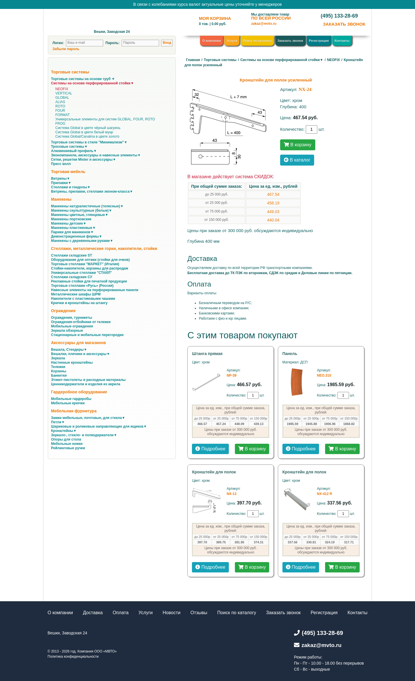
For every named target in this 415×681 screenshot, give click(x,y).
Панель (289, 353)
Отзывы (198, 612)
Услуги (232, 40)
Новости (171, 612)
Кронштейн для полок (214, 472)
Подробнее (210, 448)
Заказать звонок (290, 40)
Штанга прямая (207, 353)
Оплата (121, 612)
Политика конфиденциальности (73, 657)
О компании (211, 40)
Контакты (342, 40)
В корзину (297, 144)
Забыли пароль (65, 49)
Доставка (93, 612)
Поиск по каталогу (257, 40)
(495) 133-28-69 (339, 16)
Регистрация (319, 40)
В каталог (297, 160)
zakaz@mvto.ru (263, 24)
